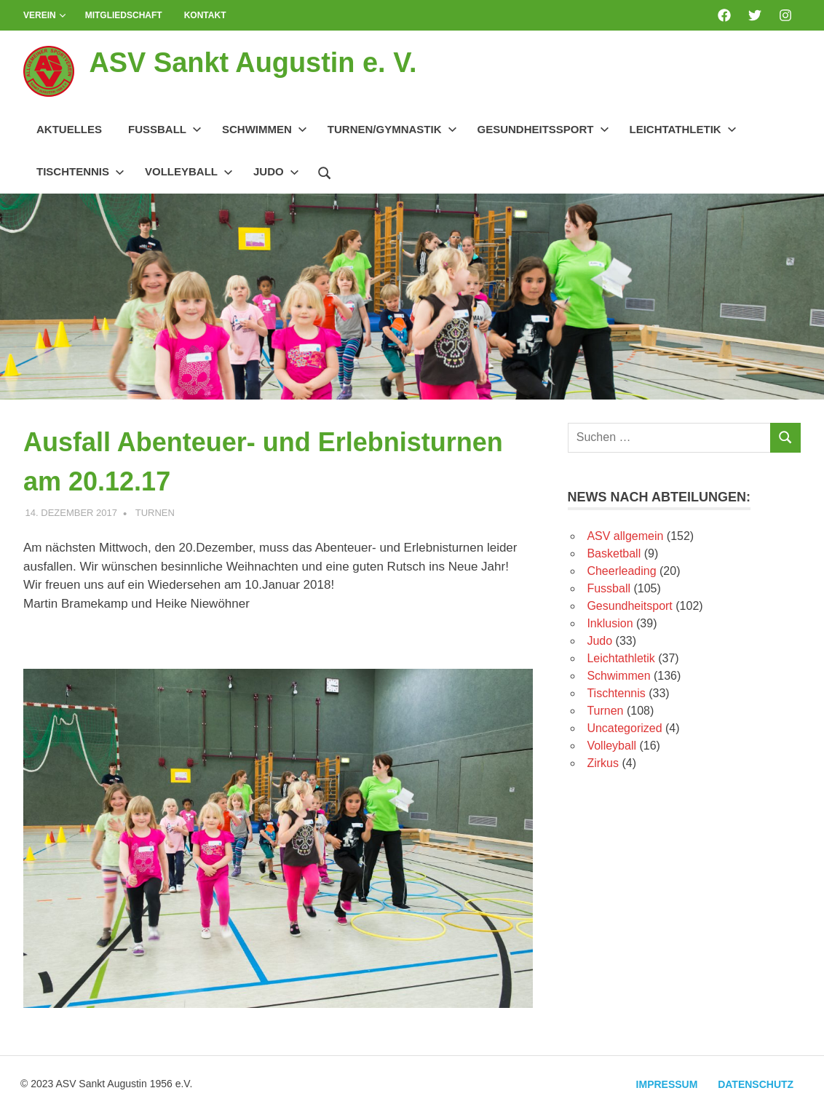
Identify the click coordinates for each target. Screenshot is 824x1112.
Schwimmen (264, 129)
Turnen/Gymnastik (392, 129)
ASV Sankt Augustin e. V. (253, 62)
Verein (44, 15)
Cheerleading (621, 571)
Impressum (666, 1084)
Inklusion (610, 623)
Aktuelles (69, 129)
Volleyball (189, 171)
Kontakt (205, 15)
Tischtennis (80, 171)
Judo (276, 171)
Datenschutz (755, 1084)
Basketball (614, 553)
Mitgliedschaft (123, 15)
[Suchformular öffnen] (324, 171)
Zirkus (603, 763)
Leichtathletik (683, 129)
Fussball (165, 129)
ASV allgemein (625, 536)
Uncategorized (624, 728)
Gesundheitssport (543, 129)
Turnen (155, 512)
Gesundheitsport (629, 606)
